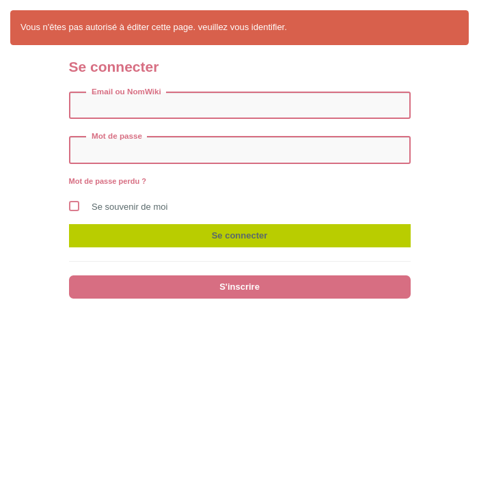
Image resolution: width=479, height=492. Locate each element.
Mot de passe (117, 135)
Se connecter (240, 235)
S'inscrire (239, 287)
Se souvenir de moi (118, 203)
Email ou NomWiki (126, 91)
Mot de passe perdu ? (108, 181)
